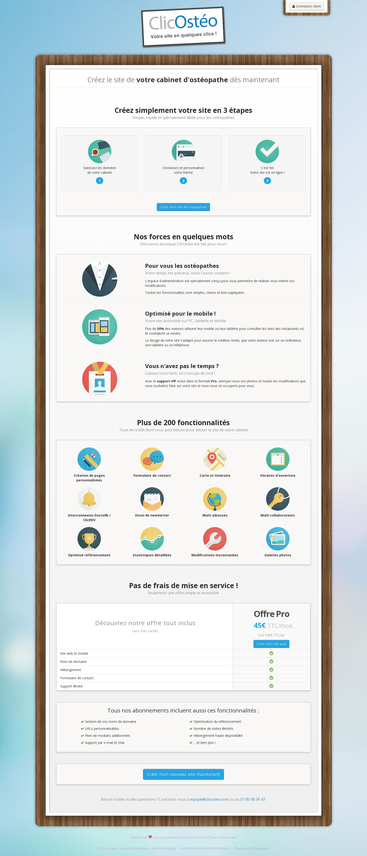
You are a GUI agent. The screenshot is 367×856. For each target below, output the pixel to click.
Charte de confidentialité (251, 848)
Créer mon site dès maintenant (183, 207)
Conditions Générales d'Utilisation (205, 848)
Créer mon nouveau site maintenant (183, 774)
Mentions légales (164, 848)
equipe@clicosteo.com (209, 799)
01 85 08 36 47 (252, 799)
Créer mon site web (271, 644)
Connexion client (306, 6)
